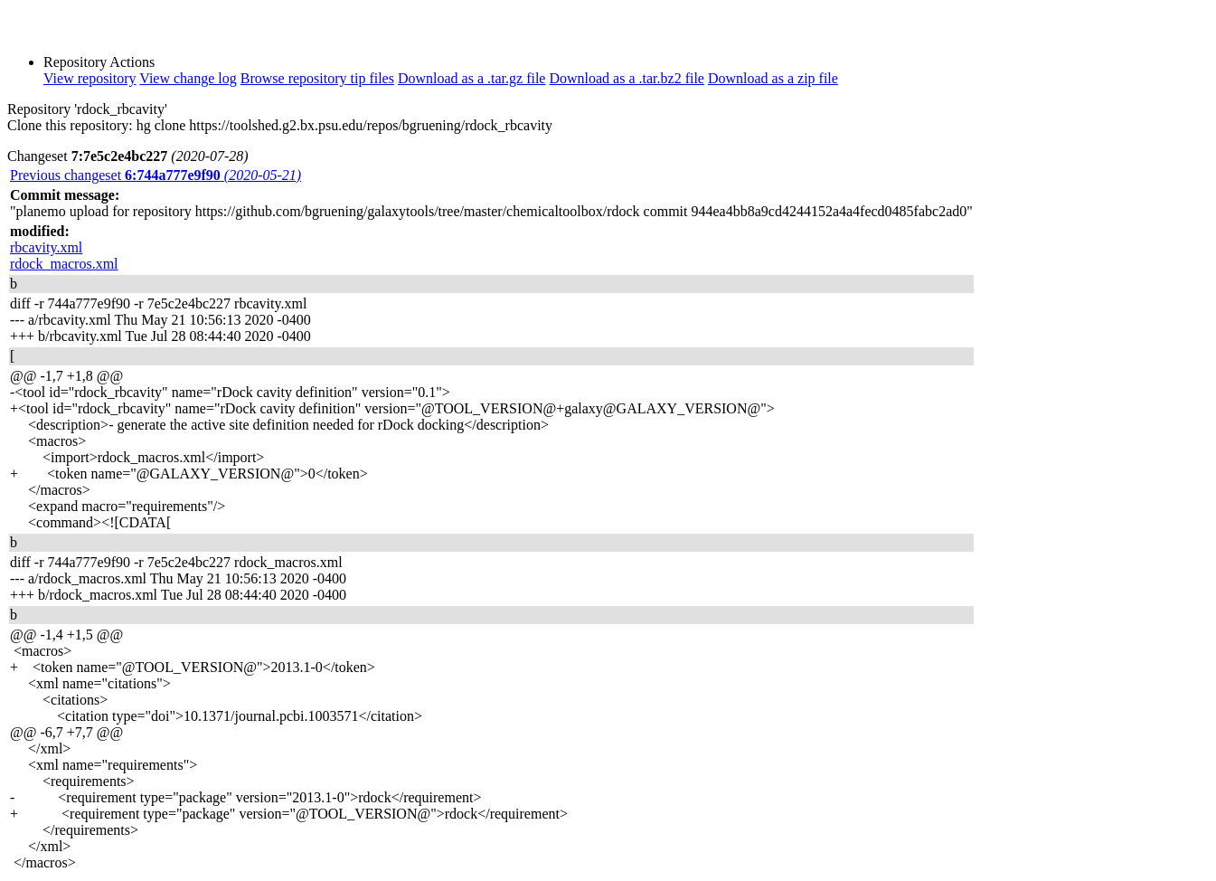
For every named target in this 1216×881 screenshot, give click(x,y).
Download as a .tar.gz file (472, 78)
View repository (90, 78)
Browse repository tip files (317, 78)
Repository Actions (99, 62)
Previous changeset (155, 175)
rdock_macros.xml (64, 263)
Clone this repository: (70, 125)
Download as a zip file (773, 78)
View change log (187, 78)
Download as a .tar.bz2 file (626, 78)
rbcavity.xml (46, 247)
